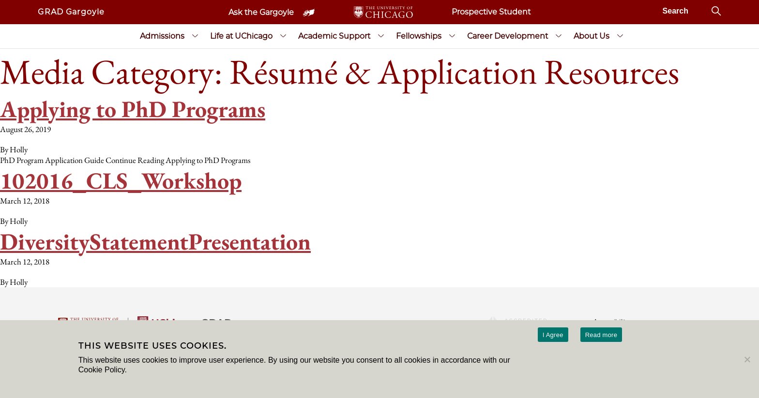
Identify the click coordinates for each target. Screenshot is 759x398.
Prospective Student (491, 11)
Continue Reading (178, 160)
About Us (591, 36)
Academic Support (334, 36)
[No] (747, 359)
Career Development (507, 36)
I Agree (553, 335)
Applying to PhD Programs (132, 109)
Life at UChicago (241, 36)
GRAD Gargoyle (71, 11)
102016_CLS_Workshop (121, 180)
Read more (601, 335)
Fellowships (418, 36)
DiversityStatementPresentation (155, 241)
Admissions (162, 36)
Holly (19, 149)
